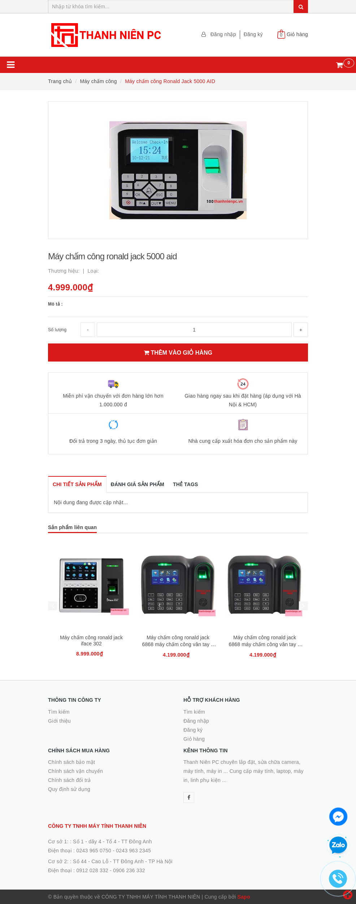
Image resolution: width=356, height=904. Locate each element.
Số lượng (57, 329)
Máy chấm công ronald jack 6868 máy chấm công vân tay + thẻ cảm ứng (178, 644)
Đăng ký (253, 34)
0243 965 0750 (93, 850)
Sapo (243, 897)
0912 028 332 (92, 870)
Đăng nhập (223, 34)
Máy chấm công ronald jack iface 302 (91, 640)
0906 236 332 (129, 870)
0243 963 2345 (133, 850)
